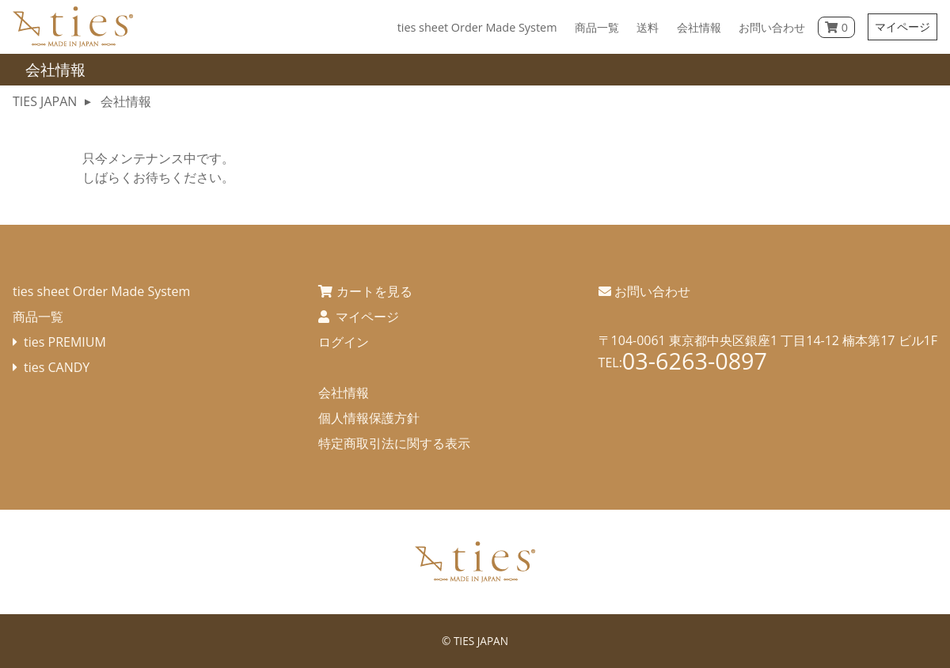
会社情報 (343, 392)
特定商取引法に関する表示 (394, 443)
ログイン (343, 342)
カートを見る (374, 291)
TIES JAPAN (481, 640)
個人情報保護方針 (369, 418)
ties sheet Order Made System (101, 291)
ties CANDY (56, 367)
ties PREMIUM (65, 342)
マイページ (902, 26)
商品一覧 (38, 316)
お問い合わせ (652, 291)
